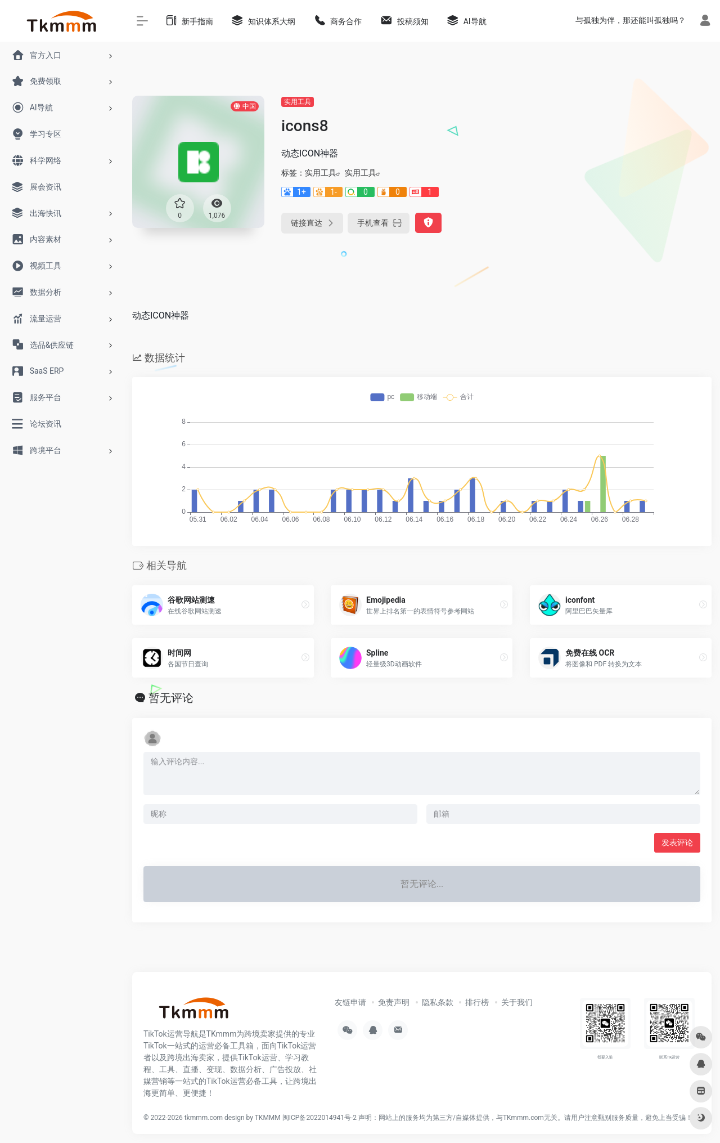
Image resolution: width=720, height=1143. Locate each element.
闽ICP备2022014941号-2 (319, 1118)
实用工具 (297, 102)
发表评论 (677, 842)
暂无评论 (171, 698)
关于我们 (517, 1002)
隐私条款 (437, 1002)
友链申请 (350, 1002)
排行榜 (477, 1002)
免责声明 (394, 1002)
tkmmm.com (203, 1118)
